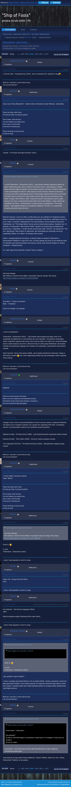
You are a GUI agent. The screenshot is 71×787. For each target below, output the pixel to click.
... (20, 54)
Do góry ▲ (67, 782)
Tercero (13, 514)
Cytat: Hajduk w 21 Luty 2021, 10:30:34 (18, 528)
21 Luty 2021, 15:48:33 (9, 327)
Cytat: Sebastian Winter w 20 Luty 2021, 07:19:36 (22, 719)
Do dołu (5, 54)
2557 (47, 54)
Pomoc (50, 782)
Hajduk (13, 163)
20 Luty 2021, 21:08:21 (9, 99)
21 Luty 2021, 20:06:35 (9, 417)
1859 (27, 54)
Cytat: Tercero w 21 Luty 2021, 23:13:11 (19, 645)
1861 (36, 54)
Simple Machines (17, 782)
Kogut (12, 140)
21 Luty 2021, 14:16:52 (9, 296)
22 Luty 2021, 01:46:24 (9, 604)
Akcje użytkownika (61, 54)
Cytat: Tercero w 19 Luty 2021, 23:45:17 (20, 725)
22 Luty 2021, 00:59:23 (9, 574)
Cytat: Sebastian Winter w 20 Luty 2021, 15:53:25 (22, 177)
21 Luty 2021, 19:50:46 (9, 383)
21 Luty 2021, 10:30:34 (9, 268)
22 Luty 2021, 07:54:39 (9, 639)
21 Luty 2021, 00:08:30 (9, 148)
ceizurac (13, 91)
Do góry (5, 768)
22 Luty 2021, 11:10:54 (9, 713)
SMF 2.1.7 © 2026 (6, 782)
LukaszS (14, 375)
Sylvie (34, 37)
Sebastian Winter (17, 61)
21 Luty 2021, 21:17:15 (9, 471)
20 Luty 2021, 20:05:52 (9, 69)
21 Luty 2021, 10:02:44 (9, 171)
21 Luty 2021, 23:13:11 (9, 522)
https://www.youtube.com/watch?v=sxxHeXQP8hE (20, 278)
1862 (41, 54)
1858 (22, 54)
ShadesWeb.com (17, 784)
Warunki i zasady (58, 782)
